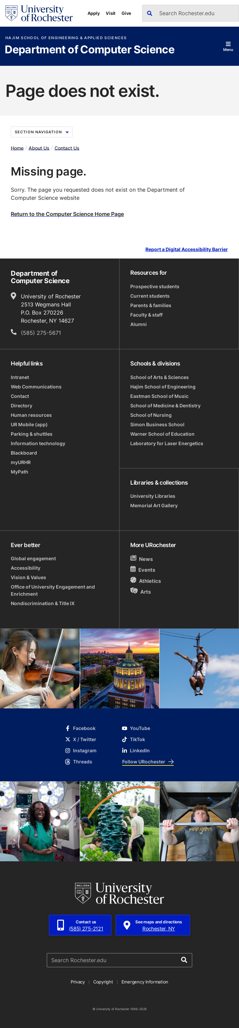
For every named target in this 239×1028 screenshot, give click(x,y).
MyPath (19, 471)
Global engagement (33, 558)
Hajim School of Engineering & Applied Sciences (66, 37)
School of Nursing (151, 415)
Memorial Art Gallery (154, 505)
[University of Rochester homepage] (39, 13)
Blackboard (24, 453)
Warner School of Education (162, 434)
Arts (140, 591)
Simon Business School (157, 424)
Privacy (78, 982)
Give (126, 13)
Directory (21, 405)
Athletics (145, 581)
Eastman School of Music (159, 396)
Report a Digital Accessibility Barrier (186, 249)
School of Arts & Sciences (159, 377)
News (141, 559)
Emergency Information (145, 982)
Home (17, 147)
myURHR (21, 462)
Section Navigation (42, 132)
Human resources (31, 415)
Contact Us (67, 147)
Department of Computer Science (89, 50)
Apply (94, 13)
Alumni (138, 324)
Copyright (103, 982)
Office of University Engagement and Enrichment (53, 590)
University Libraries (152, 496)
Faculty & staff (146, 315)
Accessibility (25, 568)
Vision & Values (28, 577)
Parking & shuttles (32, 434)
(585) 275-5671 (41, 332)
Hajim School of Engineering (163, 386)
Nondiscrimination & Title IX (43, 603)
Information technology (38, 443)
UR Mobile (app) (29, 424)
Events (142, 569)
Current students (150, 296)
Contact (20, 396)
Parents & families (150, 305)
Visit (110, 13)
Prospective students (154, 286)
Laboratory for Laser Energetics (166, 443)
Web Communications (36, 386)
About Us (39, 147)
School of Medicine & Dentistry (165, 405)
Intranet (20, 377)
